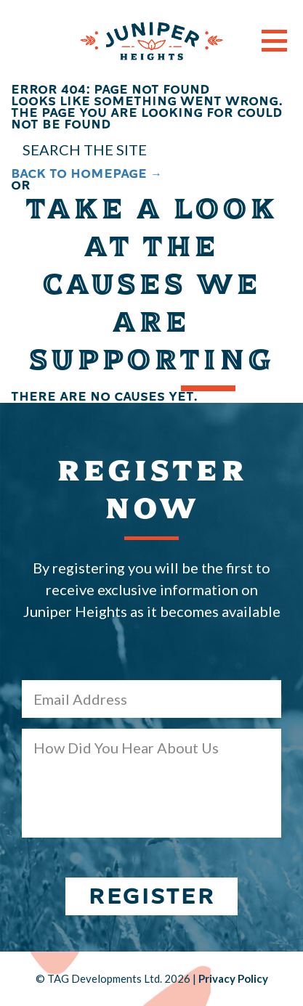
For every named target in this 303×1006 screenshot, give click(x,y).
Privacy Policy (233, 978)
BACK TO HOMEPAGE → (86, 174)
